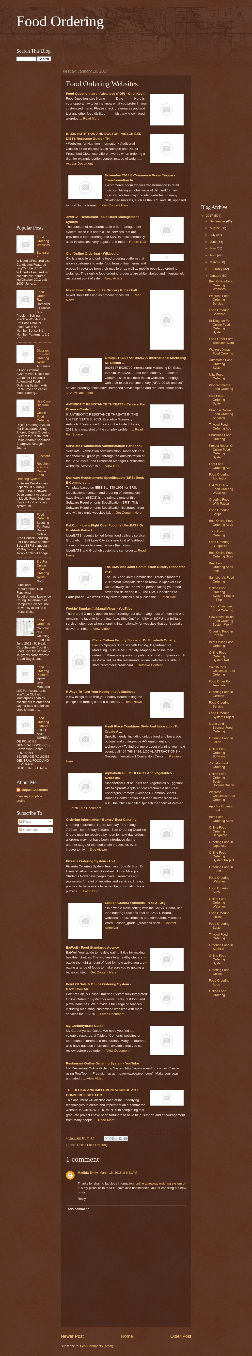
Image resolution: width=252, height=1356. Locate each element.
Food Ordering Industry (43, 721)
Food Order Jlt (43, 516)
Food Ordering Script (219, 512)
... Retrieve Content (148, 665)
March (214, 262)
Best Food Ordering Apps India (221, 567)
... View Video (99, 629)
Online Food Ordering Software (217, 752)
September (218, 221)
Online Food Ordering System (217, 959)
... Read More (89, 118)
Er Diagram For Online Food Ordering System (220, 326)
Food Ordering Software (219, 312)
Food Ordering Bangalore (219, 543)
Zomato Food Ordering (218, 765)
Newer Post (72, 1336)
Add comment (78, 1209)
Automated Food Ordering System (220, 364)
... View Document (79, 393)
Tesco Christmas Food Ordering (221, 608)
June (214, 242)
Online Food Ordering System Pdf (219, 656)
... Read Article (111, 278)
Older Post (180, 1336)
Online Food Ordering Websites (217, 902)
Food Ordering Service (219, 704)
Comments (28, 830)
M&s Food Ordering (217, 376)
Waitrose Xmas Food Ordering (221, 351)
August (215, 228)
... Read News (131, 702)
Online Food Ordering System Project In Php (221, 593)
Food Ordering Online (219, 915)
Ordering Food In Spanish (221, 947)
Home (127, 1336)
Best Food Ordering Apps (221, 818)
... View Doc (110, 466)
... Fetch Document (110, 1014)
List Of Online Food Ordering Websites (221, 489)
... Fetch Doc (166, 597)
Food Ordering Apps (219, 982)
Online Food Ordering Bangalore (218, 831)
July (213, 235)
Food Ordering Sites (219, 890)
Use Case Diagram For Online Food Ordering (44, 411)
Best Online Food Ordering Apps (221, 522)
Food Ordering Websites (219, 879)
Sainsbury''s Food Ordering (221, 579)
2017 (210, 215)
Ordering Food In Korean (221, 633)
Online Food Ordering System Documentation (221, 779)
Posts (25, 821)
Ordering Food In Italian (221, 740)
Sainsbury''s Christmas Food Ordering (222, 671)
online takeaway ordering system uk (160, 1183)
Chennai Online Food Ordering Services (221, 414)
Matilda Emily (88, 1172)
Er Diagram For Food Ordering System (43, 354)
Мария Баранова (34, 790)
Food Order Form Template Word (221, 340)
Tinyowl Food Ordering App (220, 426)
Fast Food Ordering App (220, 465)
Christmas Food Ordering (220, 437)
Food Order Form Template (221, 683)
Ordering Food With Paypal (219, 501)
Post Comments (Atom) (96, 1346)
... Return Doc (136, 242)
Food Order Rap (41, 295)
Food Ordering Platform (43, 671)
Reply (82, 1199)
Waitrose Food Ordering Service (219, 299)
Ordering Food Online (219, 971)
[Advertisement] (126, 38)
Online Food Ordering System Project (221, 856)
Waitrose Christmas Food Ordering (222, 795)
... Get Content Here (113, 205)
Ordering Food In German (221, 693)
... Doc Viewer (96, 849)
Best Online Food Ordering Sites (221, 554)
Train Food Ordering (217, 533)
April (213, 255)
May (213, 248)
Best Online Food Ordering (221, 643)
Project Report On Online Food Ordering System (221, 451)
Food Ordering (60, 21)
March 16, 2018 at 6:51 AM (118, 1172)
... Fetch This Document (83, 808)
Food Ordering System (219, 925)
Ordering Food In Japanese (221, 844)
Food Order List (44, 622)
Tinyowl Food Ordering (218, 936)
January (216, 275)
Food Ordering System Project (221, 715)
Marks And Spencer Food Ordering (221, 727)
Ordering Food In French (221, 869)
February (216, 269)
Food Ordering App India (219, 476)
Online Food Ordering (92, 1145)
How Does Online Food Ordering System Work (221, 620)
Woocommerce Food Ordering (221, 387)
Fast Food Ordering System (217, 399)
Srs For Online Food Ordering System (43, 569)
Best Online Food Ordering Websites (221, 285)
